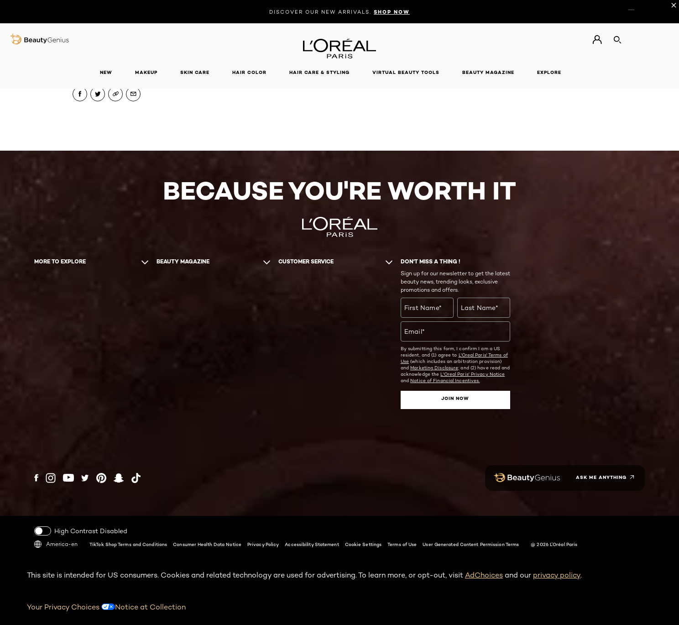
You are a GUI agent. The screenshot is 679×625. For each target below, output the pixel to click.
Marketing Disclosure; (434, 367)
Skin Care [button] (194, 72)
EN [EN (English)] (631, 8)
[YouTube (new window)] (68, 478)
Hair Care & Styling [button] (319, 72)
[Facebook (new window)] (36, 478)
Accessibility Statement (312, 544)
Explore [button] (549, 72)
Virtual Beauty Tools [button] (405, 72)
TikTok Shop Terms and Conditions (128, 544)
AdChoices (484, 575)
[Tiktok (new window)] (136, 478)
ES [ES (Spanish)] (641, 8)
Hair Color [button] (249, 72)
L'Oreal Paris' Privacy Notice (472, 374)
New (106, 72)
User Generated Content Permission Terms (471, 544)
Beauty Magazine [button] (488, 72)
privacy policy (556, 575)
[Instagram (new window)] (51, 478)
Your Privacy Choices (71, 607)
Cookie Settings (363, 544)
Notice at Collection (150, 607)
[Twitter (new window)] (85, 478)
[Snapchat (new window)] (119, 478)
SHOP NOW (392, 12)
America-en (56, 544)
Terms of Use (402, 544)
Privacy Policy (263, 544)
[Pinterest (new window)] (101, 478)
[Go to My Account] (597, 39)
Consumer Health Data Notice (207, 544)
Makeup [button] (146, 72)
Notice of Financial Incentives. (445, 380)
